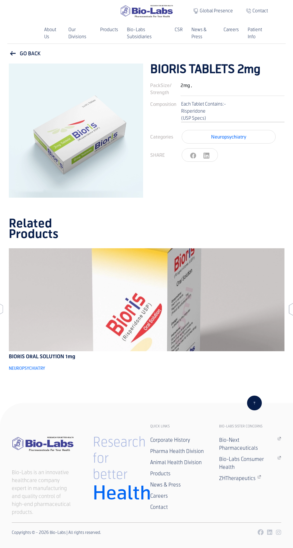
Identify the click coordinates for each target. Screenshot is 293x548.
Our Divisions (77, 33)
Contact (260, 11)
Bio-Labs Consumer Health (250, 462)
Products (109, 29)
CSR (179, 29)
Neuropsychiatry (228, 136)
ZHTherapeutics (240, 478)
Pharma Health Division (177, 451)
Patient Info (255, 33)
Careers (231, 29)
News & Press (198, 33)
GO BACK (25, 53)
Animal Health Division (176, 462)
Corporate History (170, 440)
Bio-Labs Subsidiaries (139, 33)
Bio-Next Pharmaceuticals (250, 443)
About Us (50, 33)
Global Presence (216, 11)
